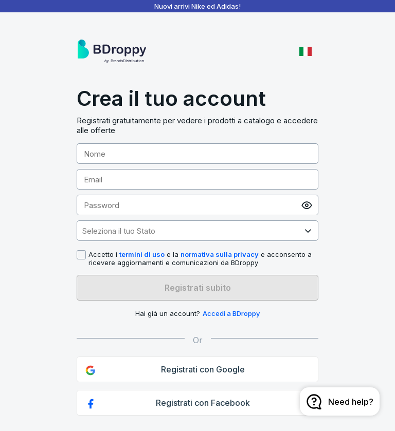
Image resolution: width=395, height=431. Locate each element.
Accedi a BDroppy (231, 313)
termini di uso (142, 254)
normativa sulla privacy (220, 254)
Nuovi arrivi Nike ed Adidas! (197, 6)
